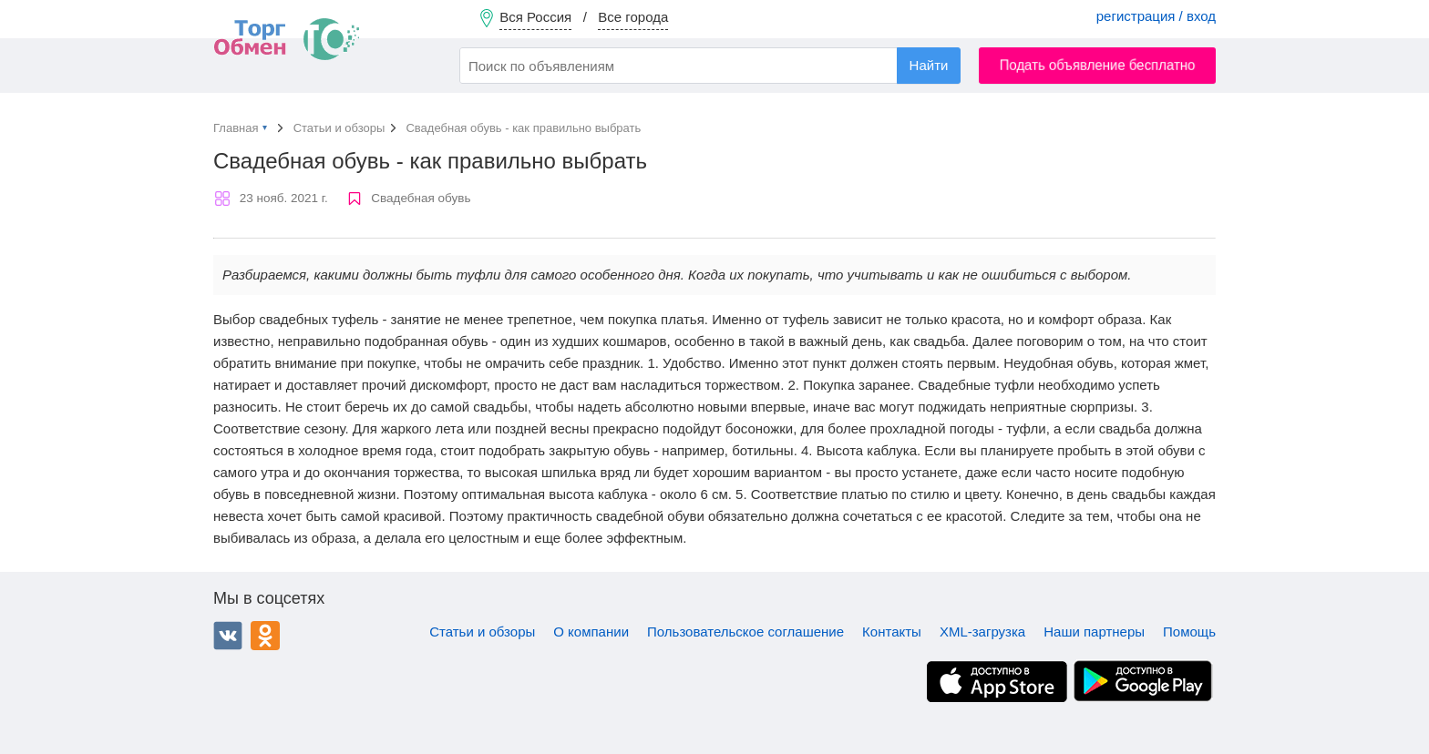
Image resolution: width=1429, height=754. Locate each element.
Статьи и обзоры (482, 631)
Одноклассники (265, 635)
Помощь (1189, 631)
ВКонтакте (227, 635)
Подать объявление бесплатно (1098, 65)
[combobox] (710, 65)
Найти (929, 65)
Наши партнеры (1094, 631)
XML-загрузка (982, 631)
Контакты (891, 631)
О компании (591, 631)
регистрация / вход (1156, 16)
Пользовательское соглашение (745, 631)
